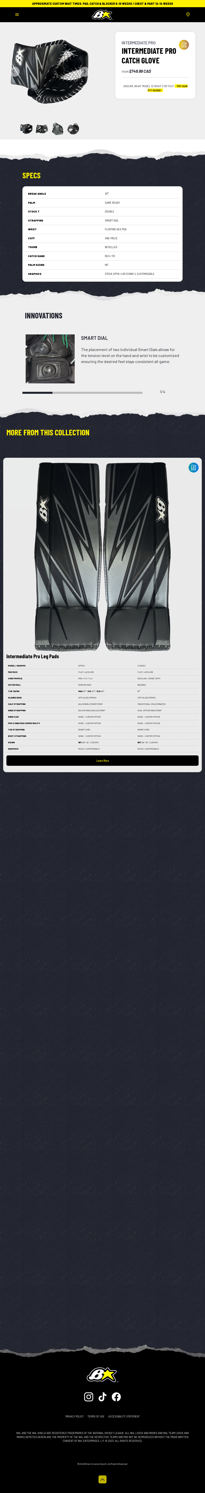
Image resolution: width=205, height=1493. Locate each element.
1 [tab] (37, 393)
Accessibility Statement (124, 1416)
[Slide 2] (57, 128)
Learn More (102, 760)
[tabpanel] (102, 358)
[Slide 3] (73, 128)
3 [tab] (97, 393)
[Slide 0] (26, 128)
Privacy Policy (74, 1416)
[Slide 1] (41, 128)
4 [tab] (128, 393)
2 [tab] (67, 393)
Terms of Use (96, 1416)
